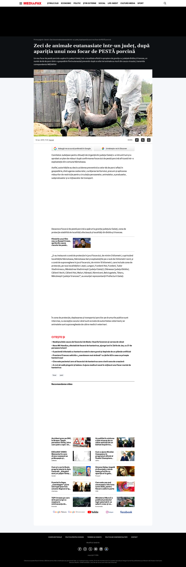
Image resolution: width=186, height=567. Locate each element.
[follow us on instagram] (109, 512)
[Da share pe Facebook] (137, 140)
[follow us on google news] (59, 512)
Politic (77, 3)
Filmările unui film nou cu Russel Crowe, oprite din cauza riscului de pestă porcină (61, 242)
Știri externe (89, 3)
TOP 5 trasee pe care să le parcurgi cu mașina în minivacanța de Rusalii (60, 501)
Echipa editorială (55, 537)
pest (61, 375)
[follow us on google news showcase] (76, 512)
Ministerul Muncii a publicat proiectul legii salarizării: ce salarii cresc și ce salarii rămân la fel (104, 501)
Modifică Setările (93, 543)
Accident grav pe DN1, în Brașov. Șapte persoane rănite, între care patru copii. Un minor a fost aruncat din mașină (61, 441)
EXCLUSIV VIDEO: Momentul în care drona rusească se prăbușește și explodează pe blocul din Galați (60, 455)
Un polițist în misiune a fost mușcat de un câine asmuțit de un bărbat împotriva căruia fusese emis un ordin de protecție (105, 441)
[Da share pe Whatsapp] (149, 140)
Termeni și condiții (94, 537)
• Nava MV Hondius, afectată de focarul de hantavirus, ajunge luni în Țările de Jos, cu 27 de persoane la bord (91, 346)
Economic (66, 3)
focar (54, 375)
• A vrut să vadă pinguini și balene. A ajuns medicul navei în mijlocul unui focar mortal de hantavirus (91, 366)
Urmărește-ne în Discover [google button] (114, 148)
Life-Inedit (113, 3)
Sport (140, 3)
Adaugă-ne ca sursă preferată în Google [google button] (72, 148)
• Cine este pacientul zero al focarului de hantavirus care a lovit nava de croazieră (87, 361)
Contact (134, 537)
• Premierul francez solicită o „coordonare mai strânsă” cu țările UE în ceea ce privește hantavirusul (90, 356)
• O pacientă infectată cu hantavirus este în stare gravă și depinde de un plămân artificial (91, 352)
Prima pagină (38, 40)
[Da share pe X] (143, 140)
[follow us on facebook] (126, 512)
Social (102, 3)
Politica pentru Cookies (74, 537)
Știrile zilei (53, 3)
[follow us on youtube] (93, 512)
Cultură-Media (127, 3)
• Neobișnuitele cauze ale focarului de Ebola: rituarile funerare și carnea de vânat (87, 342)
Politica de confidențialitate (116, 537)
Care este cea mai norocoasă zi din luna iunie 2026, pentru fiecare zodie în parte (104, 485)
